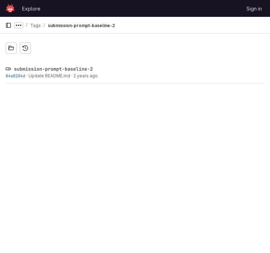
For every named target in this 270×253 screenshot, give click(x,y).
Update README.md (49, 75)
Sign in (254, 9)
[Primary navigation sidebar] (8, 25)
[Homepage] (10, 8)
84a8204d (15, 75)
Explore (31, 9)
